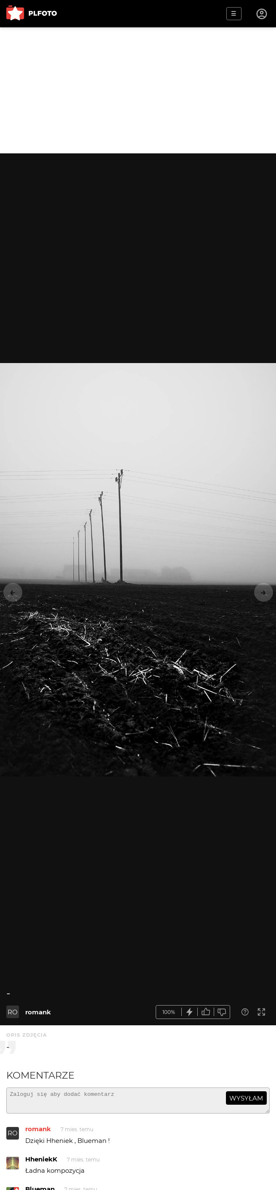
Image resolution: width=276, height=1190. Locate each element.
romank (38, 1012)
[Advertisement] (138, 90)
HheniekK (41, 1163)
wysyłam (246, 1098)
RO (13, 1012)
